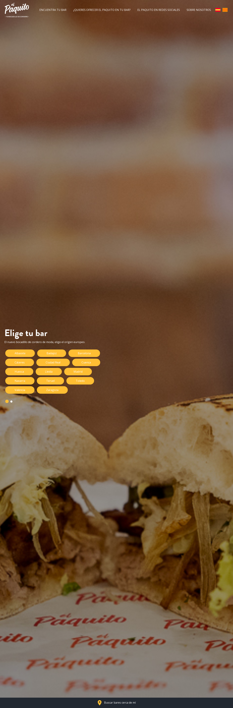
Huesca (19, 371)
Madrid (78, 371)
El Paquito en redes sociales (158, 10)
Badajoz (52, 353)
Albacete (20, 353)
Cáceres (20, 362)
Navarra (20, 381)
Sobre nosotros (199, 10)
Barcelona (84, 353)
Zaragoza (52, 390)
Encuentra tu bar (52, 10)
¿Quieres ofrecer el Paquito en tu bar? (102, 10)
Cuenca (86, 362)
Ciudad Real (53, 362)
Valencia (20, 390)
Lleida (48, 371)
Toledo (80, 381)
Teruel (50, 381)
